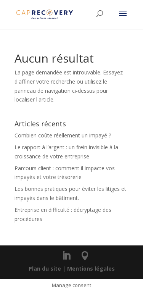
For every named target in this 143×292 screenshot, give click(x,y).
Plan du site (45, 268)
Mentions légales (91, 268)
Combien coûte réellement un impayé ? (62, 135)
